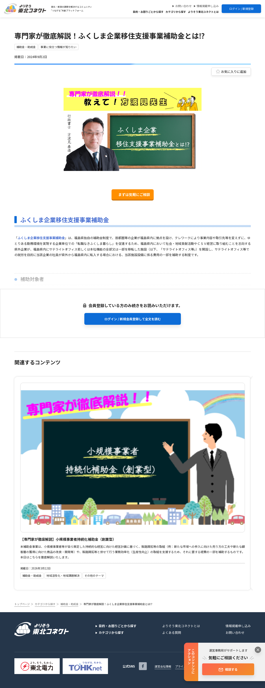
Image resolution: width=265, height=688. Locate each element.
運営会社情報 (163, 666)
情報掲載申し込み (208, 6)
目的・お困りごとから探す (148, 12)
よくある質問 (171, 632)
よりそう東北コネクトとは (203, 12)
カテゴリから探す (176, 12)
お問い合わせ (183, 6)
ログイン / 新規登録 (241, 9)
